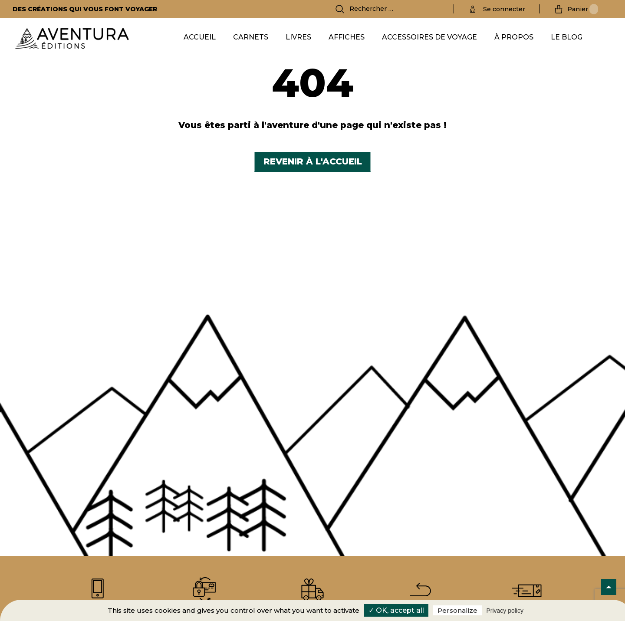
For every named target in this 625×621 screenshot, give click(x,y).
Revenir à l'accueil (312, 161)
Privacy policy (504, 610)
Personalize (457, 610)
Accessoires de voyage (429, 37)
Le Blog (566, 37)
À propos (513, 37)
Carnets (250, 37)
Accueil (200, 37)
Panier (582, 9)
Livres (298, 37)
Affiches (347, 37)
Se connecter (504, 9)
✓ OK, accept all (396, 610)
